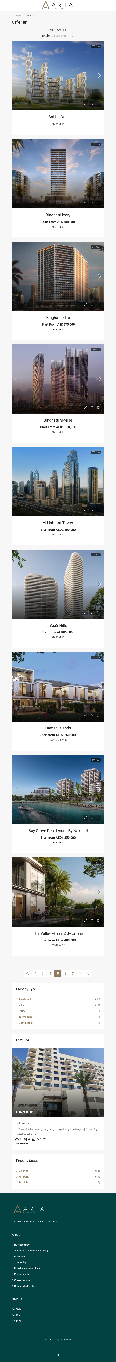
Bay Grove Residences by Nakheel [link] (58, 830)
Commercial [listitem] (24, 1022)
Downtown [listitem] (19, 1256)
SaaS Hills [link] (58, 625)
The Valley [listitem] (19, 1262)
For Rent (16, 1315)
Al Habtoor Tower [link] (58, 523)
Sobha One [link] (58, 117)
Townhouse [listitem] (24, 1017)
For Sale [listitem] (22, 1182)
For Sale (16, 1309)
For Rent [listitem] (22, 1176)
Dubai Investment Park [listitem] (26, 1268)
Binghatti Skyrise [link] (58, 420)
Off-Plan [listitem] (22, 1170)
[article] (58, 1099)
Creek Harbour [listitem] (21, 1280)
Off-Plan (96, 46)
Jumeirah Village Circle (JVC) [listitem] (30, 1250)
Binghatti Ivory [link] (58, 215)
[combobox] (62, 36)
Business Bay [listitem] (21, 1244)
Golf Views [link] (22, 1123)
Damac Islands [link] (58, 728)
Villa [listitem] (20, 1005)
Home (18, 15)
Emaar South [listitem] (20, 1274)
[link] (58, 75)
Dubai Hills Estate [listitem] (23, 1286)
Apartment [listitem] (23, 999)
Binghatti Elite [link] (58, 317)
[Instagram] (58, 1355)
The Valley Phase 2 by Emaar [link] (58, 933)
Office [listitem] (21, 1011)
